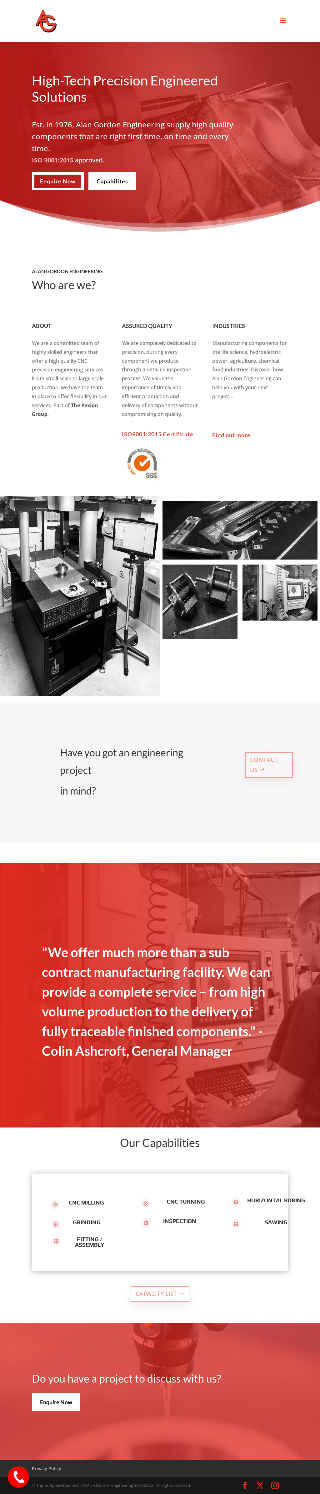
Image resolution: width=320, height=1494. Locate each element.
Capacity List (156, 1294)
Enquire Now (58, 181)
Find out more (231, 435)
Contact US (264, 765)
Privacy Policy (46, 1468)
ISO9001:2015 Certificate (157, 434)
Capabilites (112, 181)
